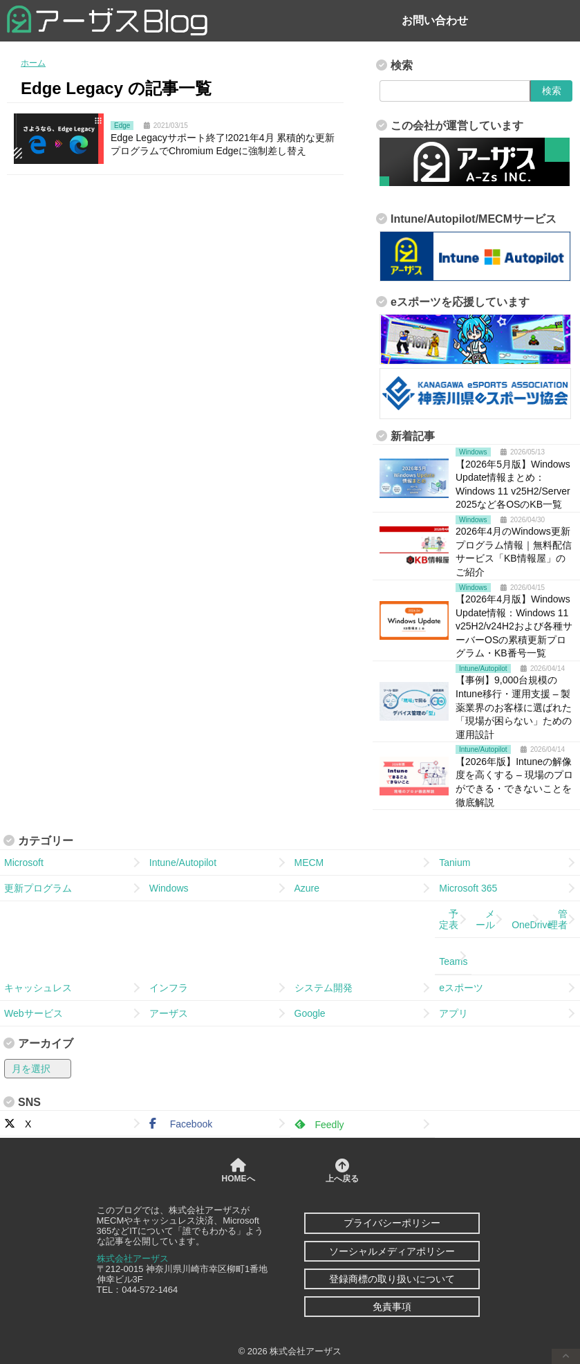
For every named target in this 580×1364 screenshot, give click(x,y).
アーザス (168, 1013)
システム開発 (323, 987)
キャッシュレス (38, 987)
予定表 (448, 919)
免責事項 (392, 1306)
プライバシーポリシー (392, 1222)
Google (310, 1013)
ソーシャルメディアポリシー (392, 1251)
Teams (453, 956)
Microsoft (24, 862)
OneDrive (527, 919)
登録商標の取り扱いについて (392, 1278)
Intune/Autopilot (182, 862)
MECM (309, 862)
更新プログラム (38, 888)
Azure (307, 888)
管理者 (558, 919)
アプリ (453, 1013)
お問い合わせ (435, 20)
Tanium (454, 862)
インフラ (168, 987)
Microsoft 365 (468, 888)
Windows (169, 888)
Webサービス (33, 1013)
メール (485, 919)
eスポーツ (461, 987)
